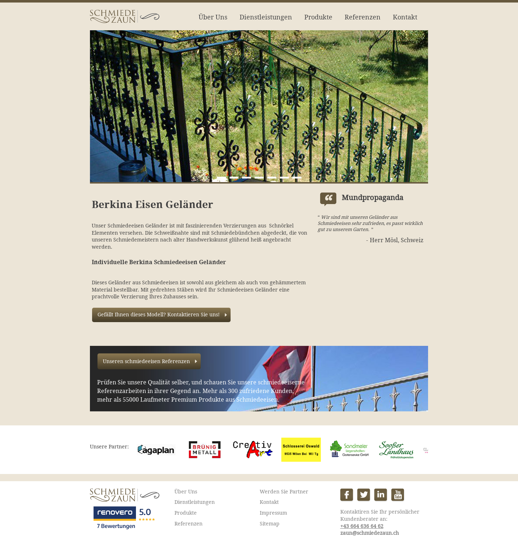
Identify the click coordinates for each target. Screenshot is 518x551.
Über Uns (213, 17)
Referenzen (363, 17)
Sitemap (270, 523)
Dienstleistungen (266, 17)
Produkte (318, 17)
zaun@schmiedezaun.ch (369, 533)
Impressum (273, 513)
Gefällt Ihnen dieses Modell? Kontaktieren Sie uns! (158, 314)
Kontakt (405, 17)
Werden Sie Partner (284, 491)
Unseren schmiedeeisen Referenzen (146, 361)
